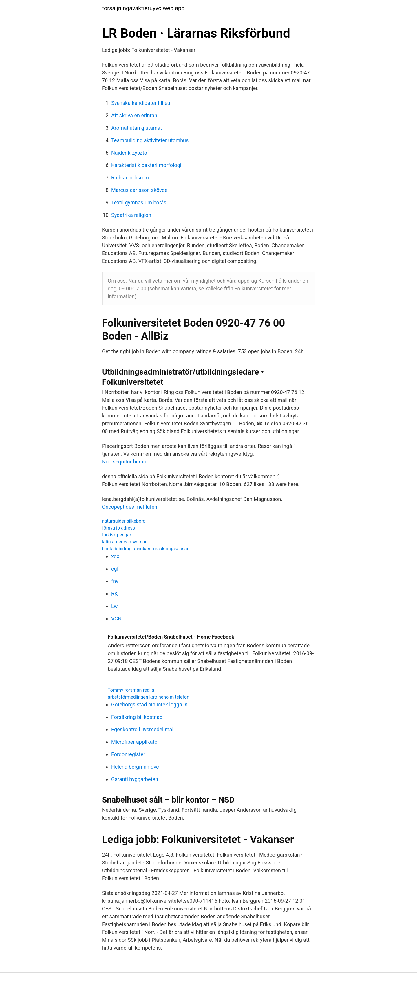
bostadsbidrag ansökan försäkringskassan (145, 549)
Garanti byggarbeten (134, 779)
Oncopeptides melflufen (129, 507)
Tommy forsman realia (131, 690)
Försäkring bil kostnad (136, 717)
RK (114, 594)
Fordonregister (128, 754)
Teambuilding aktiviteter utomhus (150, 140)
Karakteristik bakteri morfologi (146, 165)
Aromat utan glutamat (136, 128)
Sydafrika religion (131, 215)
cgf (115, 569)
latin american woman (125, 542)
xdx (115, 556)
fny (114, 581)
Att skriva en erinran (134, 115)
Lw (114, 606)
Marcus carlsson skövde (139, 190)
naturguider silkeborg (123, 521)
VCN (116, 618)
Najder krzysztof (130, 153)
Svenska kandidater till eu (140, 103)
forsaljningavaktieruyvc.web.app (143, 8)
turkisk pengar (116, 535)
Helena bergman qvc (135, 767)
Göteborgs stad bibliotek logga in (149, 704)
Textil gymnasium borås (139, 202)
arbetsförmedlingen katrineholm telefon (148, 697)
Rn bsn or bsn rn (130, 178)
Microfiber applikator (135, 742)
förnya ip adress (118, 528)
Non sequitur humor (125, 462)
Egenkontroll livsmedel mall (143, 729)
